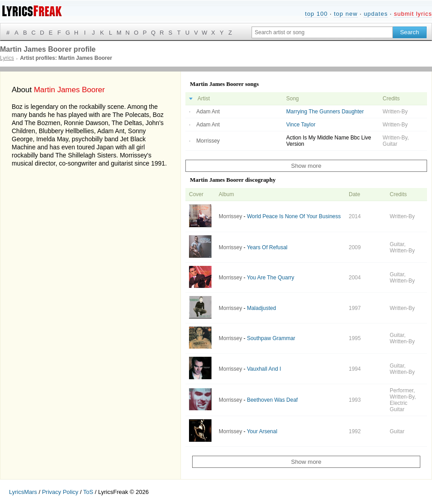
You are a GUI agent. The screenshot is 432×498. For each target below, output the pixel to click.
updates (375, 13)
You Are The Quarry (270, 277)
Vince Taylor (300, 124)
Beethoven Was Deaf (272, 400)
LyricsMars (23, 492)
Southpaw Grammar (271, 338)
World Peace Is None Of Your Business (294, 216)
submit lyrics (413, 13)
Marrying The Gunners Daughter (325, 111)
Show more (306, 165)
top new (346, 13)
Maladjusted (261, 308)
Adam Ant (208, 111)
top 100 (316, 13)
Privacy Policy (60, 492)
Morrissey (208, 141)
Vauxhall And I (264, 369)
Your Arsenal (262, 431)
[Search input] (322, 32)
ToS (88, 492)
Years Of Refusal (267, 247)
